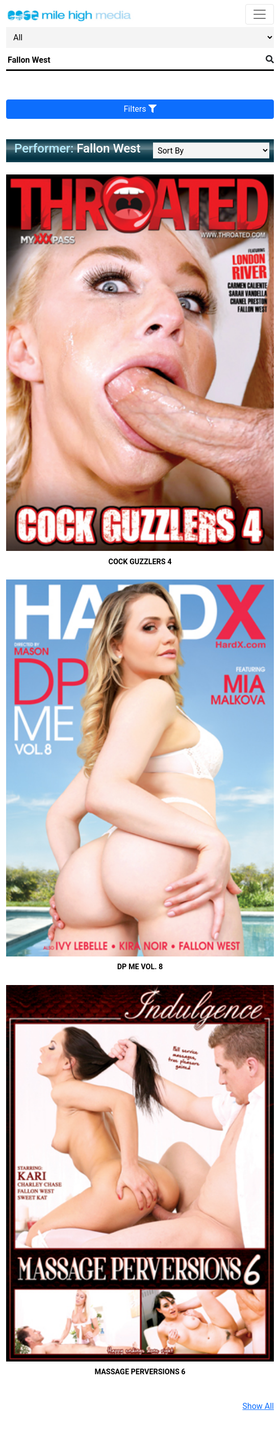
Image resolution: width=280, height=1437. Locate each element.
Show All (258, 1406)
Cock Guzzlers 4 (139, 562)
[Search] (134, 60)
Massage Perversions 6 (139, 1372)
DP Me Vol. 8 (140, 967)
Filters (140, 109)
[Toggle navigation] (259, 14)
